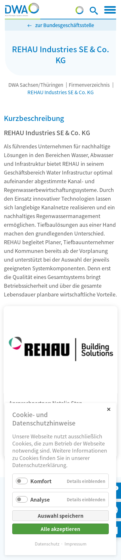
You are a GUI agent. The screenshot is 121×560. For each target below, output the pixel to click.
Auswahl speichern (61, 515)
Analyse (40, 499)
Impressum (75, 544)
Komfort (41, 481)
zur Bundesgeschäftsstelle (64, 25)
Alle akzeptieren (60, 528)
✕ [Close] (108, 409)
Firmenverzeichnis (89, 84)
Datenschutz (47, 544)
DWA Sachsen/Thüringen (35, 84)
